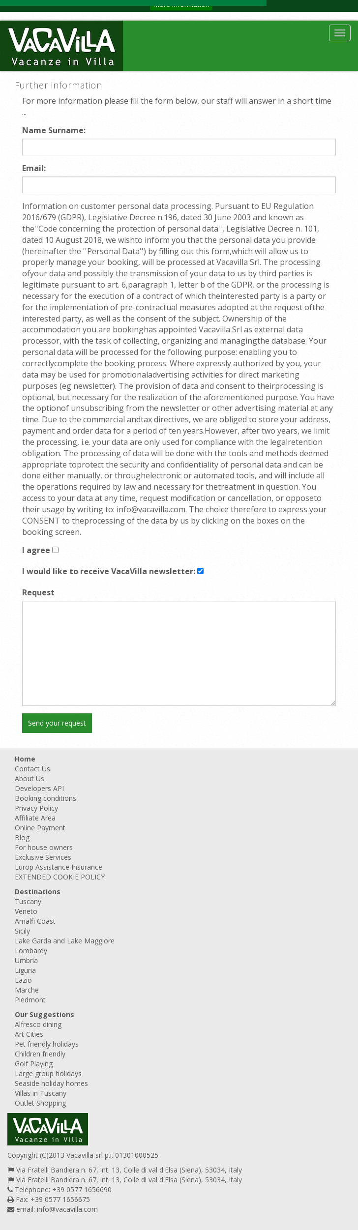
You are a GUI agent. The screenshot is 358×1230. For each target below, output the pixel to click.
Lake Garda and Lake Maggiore (65, 940)
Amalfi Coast (35, 921)
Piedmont (30, 999)
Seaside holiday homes (51, 1083)
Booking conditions (45, 798)
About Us (29, 778)
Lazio (23, 980)
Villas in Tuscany (40, 1093)
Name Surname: (54, 130)
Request (38, 592)
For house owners (44, 847)
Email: (34, 168)
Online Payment (40, 827)
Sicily (22, 931)
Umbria (26, 960)
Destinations (37, 891)
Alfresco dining (38, 1024)
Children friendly (40, 1053)
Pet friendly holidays (47, 1044)
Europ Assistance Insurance (58, 867)
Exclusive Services (43, 857)
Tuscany (28, 901)
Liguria (25, 970)
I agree (36, 550)
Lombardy (31, 950)
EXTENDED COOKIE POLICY (60, 876)
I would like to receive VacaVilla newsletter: (108, 571)
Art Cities (29, 1034)
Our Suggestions (44, 1014)
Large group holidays (48, 1073)
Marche (27, 990)
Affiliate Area (35, 817)
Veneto (26, 911)
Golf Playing (34, 1063)
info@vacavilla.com (67, 1209)
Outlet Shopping (40, 1103)
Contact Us (32, 768)
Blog (22, 837)
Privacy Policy (36, 808)
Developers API (39, 788)
